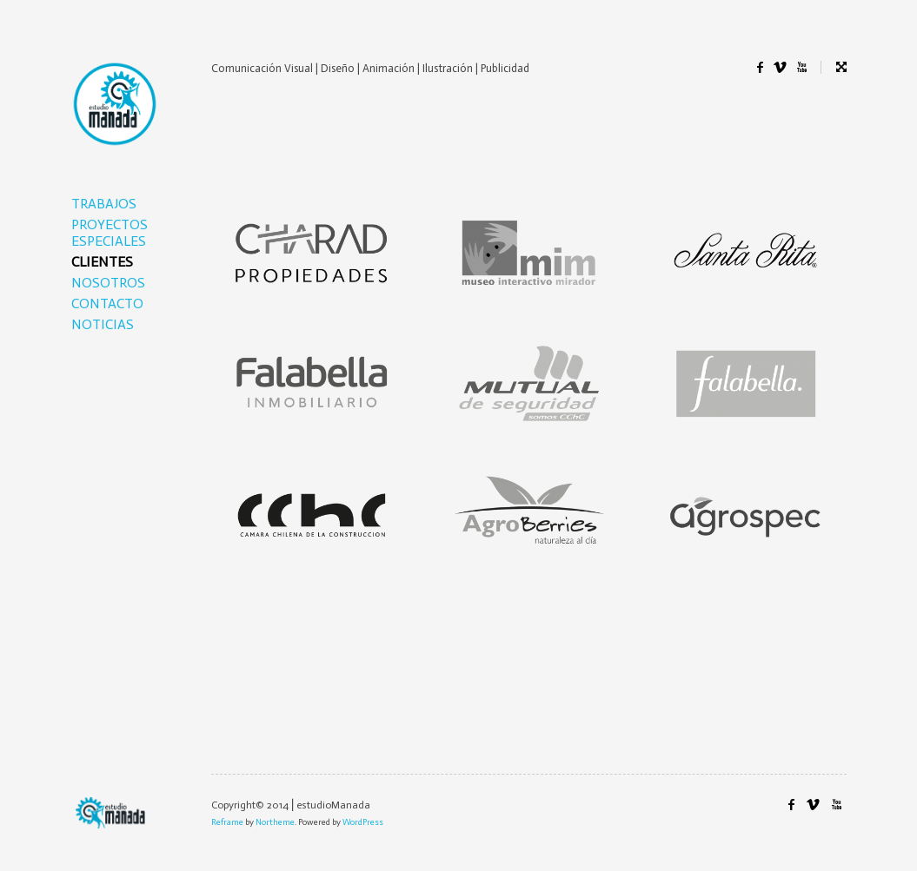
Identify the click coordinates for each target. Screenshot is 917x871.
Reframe (227, 822)
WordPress (362, 822)
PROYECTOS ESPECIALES (109, 232)
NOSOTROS (108, 282)
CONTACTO (107, 303)
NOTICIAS (102, 324)
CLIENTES (102, 262)
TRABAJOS (103, 203)
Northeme (275, 822)
